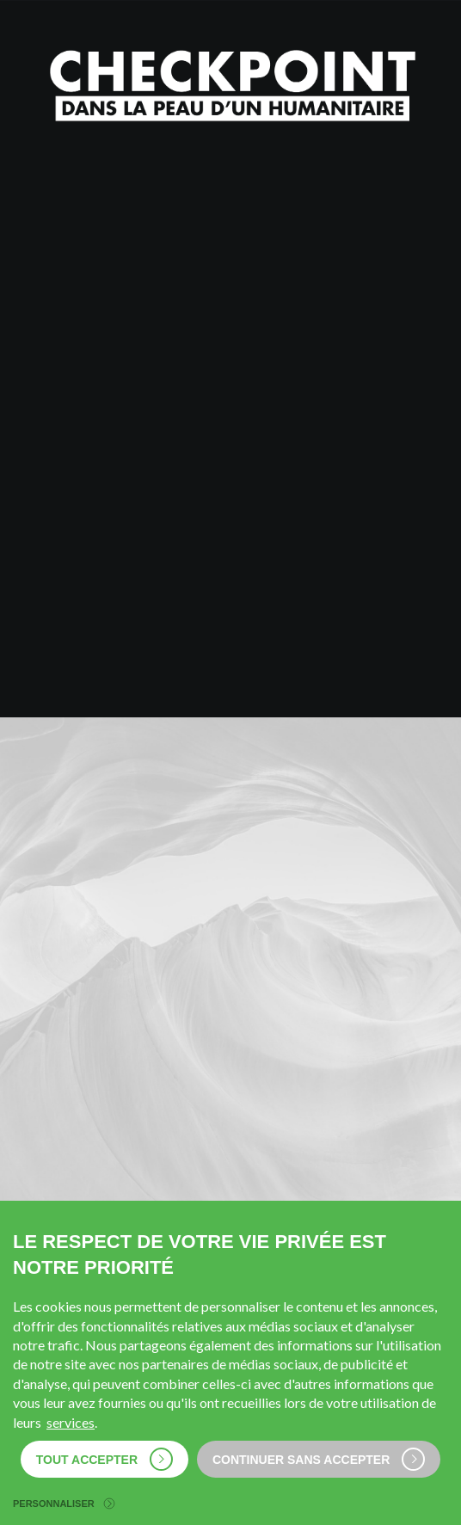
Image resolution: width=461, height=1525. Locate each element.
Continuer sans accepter (318, 1459)
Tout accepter (104, 1459)
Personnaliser (63, 1504)
